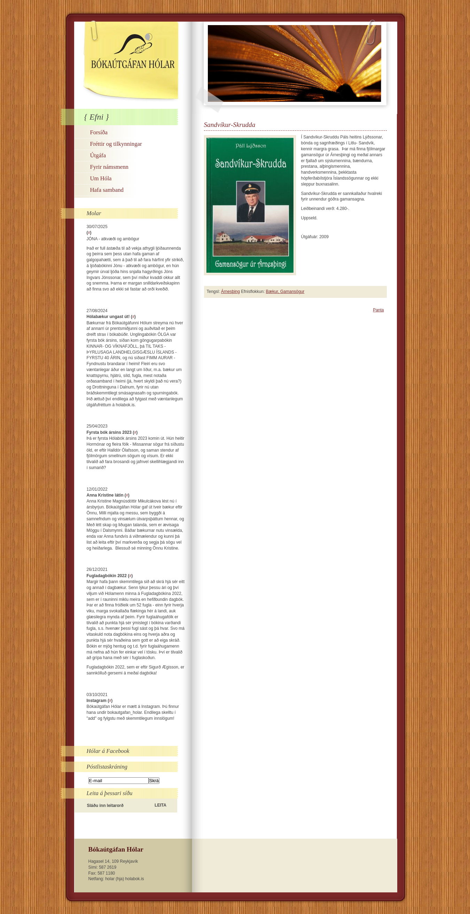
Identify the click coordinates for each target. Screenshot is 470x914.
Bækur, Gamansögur (285, 291)
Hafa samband (107, 190)
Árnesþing (230, 291)
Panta (378, 310)
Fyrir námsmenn (109, 167)
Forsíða (99, 132)
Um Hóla (101, 178)
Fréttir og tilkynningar (116, 144)
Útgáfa (98, 155)
